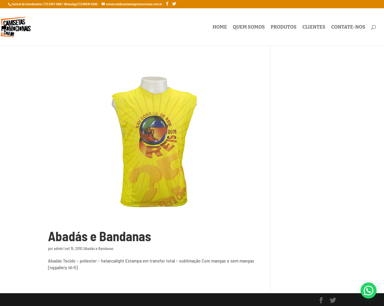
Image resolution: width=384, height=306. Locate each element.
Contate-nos (348, 27)
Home (220, 27)
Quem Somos (249, 27)
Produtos (284, 27)
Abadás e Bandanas (99, 236)
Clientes (313, 27)
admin (58, 248)
